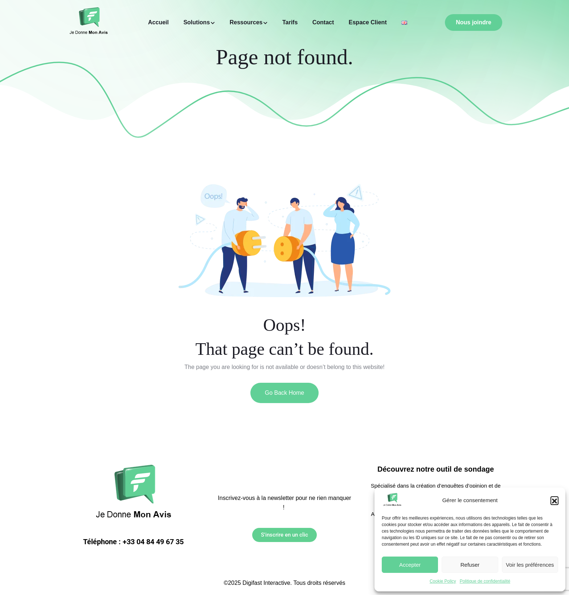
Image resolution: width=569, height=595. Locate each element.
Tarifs (290, 22)
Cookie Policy (443, 581)
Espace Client (368, 22)
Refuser (470, 565)
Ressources (246, 22)
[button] (554, 500)
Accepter (410, 565)
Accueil (158, 22)
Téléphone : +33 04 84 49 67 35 (133, 541)
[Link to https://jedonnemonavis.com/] (392, 500)
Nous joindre (473, 22)
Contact (323, 22)
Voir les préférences (530, 565)
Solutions (196, 22)
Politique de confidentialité (485, 581)
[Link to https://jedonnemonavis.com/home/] (404, 22)
